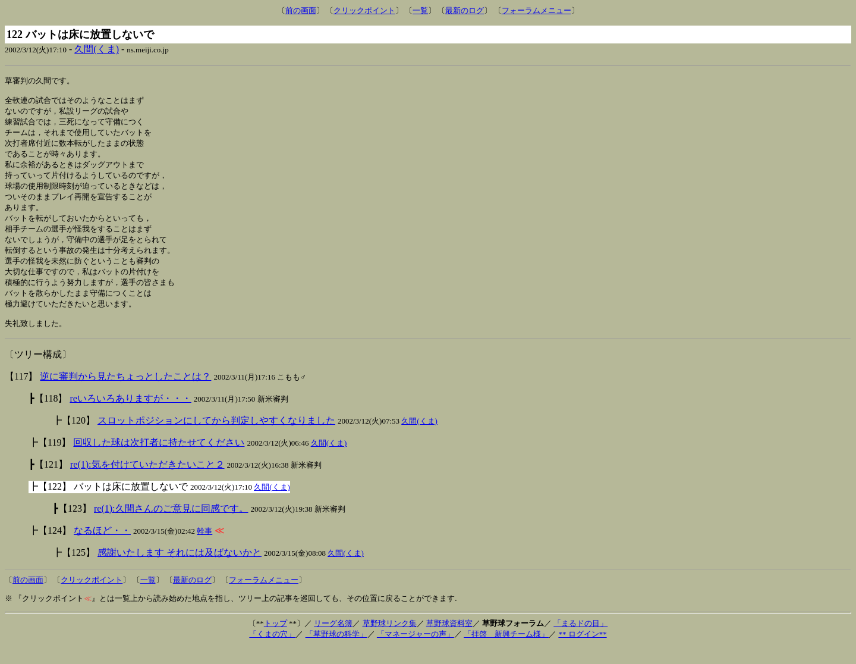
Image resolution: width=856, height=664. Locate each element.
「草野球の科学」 (336, 650)
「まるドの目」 (580, 639)
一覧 (420, 10)
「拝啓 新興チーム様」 (506, 650)
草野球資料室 (449, 639)
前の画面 (300, 10)
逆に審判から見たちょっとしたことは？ (125, 393)
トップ (275, 639)
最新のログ (464, 10)
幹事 (204, 547)
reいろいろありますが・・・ (130, 415)
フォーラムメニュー (536, 10)
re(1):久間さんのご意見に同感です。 (171, 525)
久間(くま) (96, 49)
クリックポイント (364, 10)
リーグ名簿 (333, 639)
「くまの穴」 (272, 650)
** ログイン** (582, 650)
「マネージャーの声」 (415, 650)
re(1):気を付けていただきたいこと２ (147, 481)
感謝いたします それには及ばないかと (179, 569)
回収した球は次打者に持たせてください (158, 459)
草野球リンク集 (390, 639)
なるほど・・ (102, 547)
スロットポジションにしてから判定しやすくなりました (216, 437)
